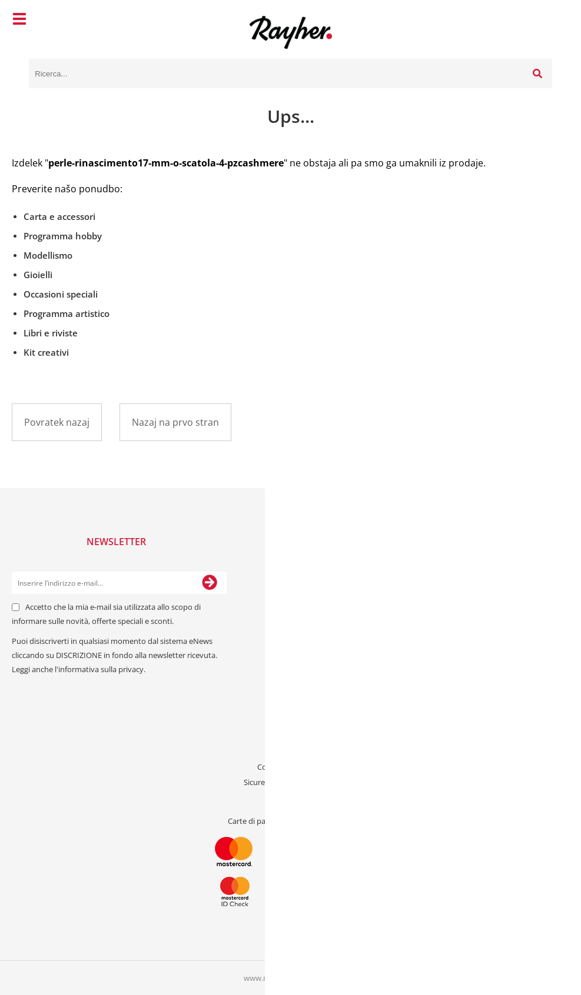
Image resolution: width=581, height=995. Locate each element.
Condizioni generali (290, 767)
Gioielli (38, 275)
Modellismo (48, 255)
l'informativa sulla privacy (99, 669)
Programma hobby (63, 236)
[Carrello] (540, 20)
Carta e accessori (59, 216)
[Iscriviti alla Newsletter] (209, 583)
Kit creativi (46, 352)
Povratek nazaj (56, 422)
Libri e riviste (51, 333)
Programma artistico (66, 313)
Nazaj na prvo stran (175, 422)
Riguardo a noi (290, 751)
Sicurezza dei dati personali (291, 782)
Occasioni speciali (61, 294)
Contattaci (291, 736)
